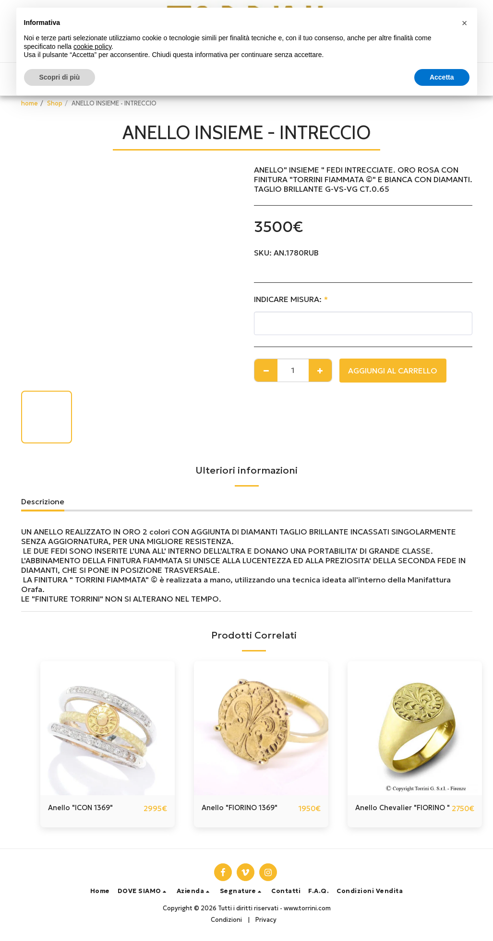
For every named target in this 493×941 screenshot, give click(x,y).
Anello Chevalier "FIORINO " (385, 814)
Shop (54, 103)
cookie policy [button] (92, 46)
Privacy (266, 920)
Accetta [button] (442, 77)
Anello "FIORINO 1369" (244, 808)
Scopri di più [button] (59, 77)
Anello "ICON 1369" (84, 808)
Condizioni (226, 920)
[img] (107, 728)
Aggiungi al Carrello (392, 370)
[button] (143, 892)
